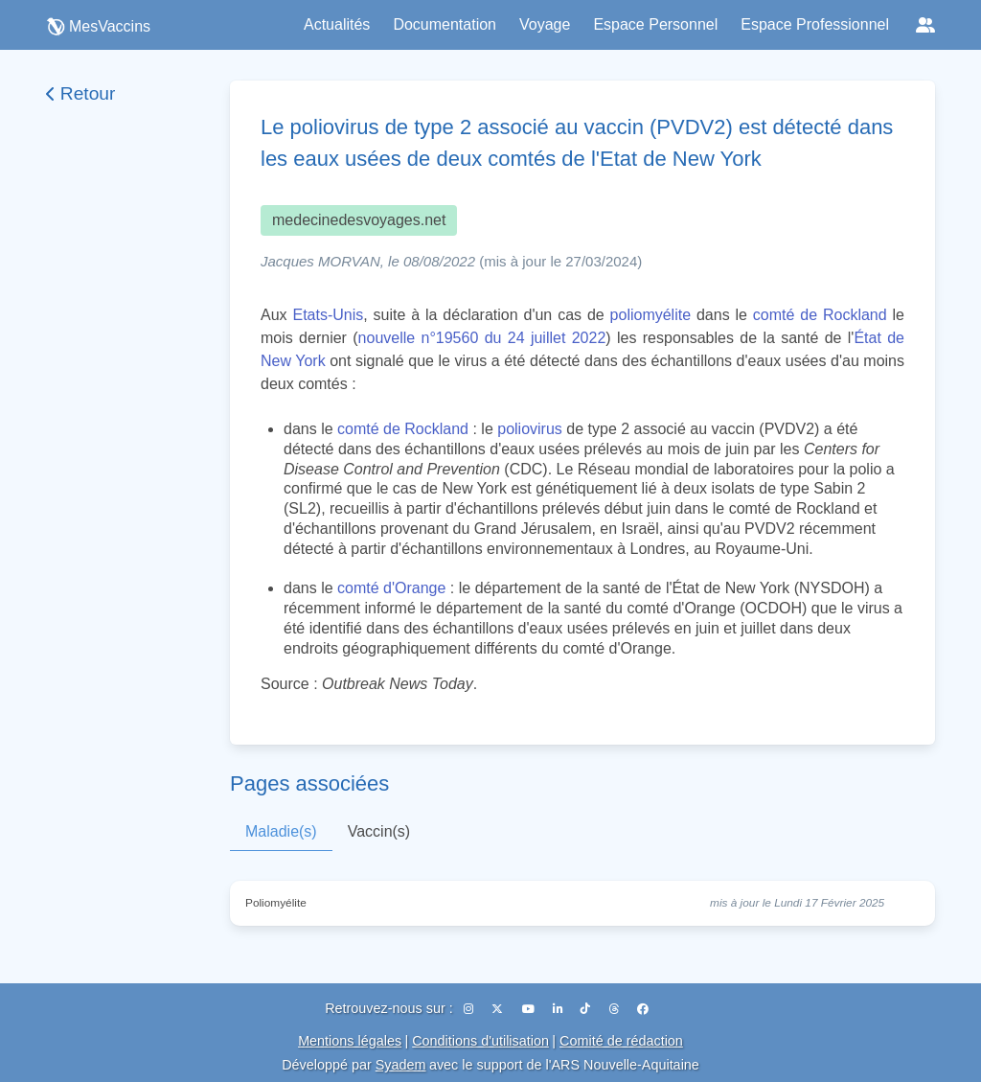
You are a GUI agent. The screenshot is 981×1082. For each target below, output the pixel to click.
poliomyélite (650, 315)
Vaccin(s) (379, 831)
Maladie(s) (281, 831)
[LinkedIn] (559, 1009)
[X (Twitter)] (498, 1009)
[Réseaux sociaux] (925, 25)
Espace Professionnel (815, 24)
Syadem (401, 1064)
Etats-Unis (327, 315)
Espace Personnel (655, 24)
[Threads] (615, 1009)
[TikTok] (587, 1009)
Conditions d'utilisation (480, 1040)
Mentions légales (349, 1040)
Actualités (337, 24)
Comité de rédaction (621, 1040)
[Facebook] (642, 1009)
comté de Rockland (820, 315)
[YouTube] (529, 1009)
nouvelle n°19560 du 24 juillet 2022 (482, 338)
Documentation (444, 24)
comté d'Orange (391, 588)
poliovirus (529, 429)
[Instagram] (470, 1009)
